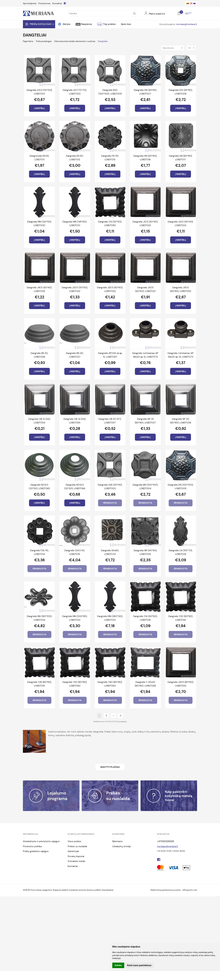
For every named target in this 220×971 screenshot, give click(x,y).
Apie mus (126, 24)
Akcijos (66, 24)
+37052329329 (165, 841)
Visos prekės (74, 841)
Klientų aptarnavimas (81, 834)
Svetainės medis (76, 861)
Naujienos (86, 24)
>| (120, 715)
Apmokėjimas (30, 3)
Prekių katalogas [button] (40, 24)
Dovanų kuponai (76, 856)
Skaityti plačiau (110, 767)
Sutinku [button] (118, 965)
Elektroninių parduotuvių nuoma (165, 890)
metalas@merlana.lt (186, 24)
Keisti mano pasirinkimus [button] (139, 965)
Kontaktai (57, 3)
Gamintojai (73, 851)
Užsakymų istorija (121, 846)
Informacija (30, 834)
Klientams (118, 834)
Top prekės (109, 24)
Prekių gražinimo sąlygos (36, 851)
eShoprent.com (189, 890)
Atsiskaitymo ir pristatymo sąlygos (41, 841)
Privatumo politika (32, 846)
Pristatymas (44, 3)
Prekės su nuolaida (77, 846)
